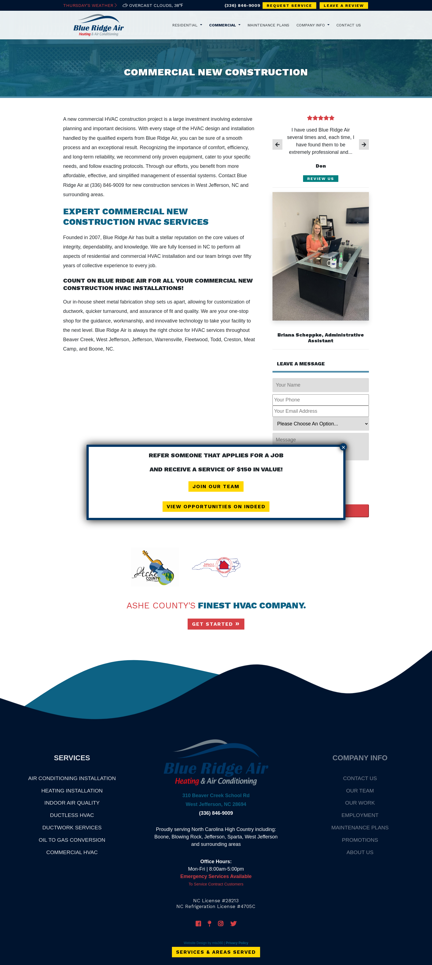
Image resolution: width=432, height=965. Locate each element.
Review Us (320, 178)
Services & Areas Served (216, 952)
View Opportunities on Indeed (216, 506)
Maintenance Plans (268, 25)
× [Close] (343, 447)
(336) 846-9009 (242, 5)
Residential (185, 25)
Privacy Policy (237, 943)
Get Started (212, 624)
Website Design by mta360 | (204, 943)
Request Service (289, 5)
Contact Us (348, 25)
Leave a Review (344, 5)
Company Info (311, 25)
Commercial (223, 25)
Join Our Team (216, 487)
